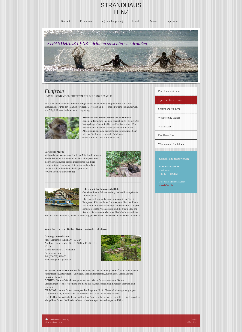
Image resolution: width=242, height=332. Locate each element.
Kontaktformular (166, 185)
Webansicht (192, 322)
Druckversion (53, 319)
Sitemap (65, 319)
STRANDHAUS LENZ (121, 8)
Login (194, 319)
